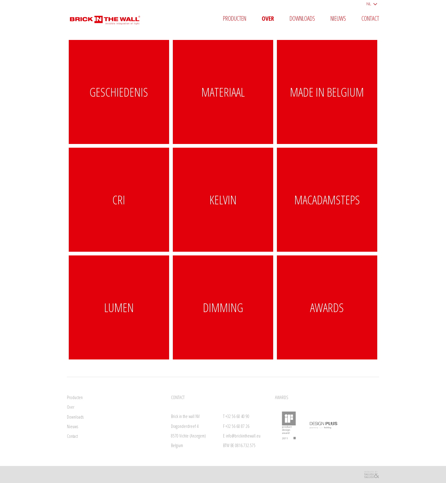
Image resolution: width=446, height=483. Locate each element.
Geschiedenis (119, 92)
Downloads (302, 18)
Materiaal (223, 92)
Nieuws (338, 18)
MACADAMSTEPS (327, 199)
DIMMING (223, 307)
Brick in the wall (109, 18)
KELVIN (223, 199)
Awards (327, 307)
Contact (370, 18)
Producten (234, 18)
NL (368, 4)
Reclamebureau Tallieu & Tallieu (371, 474)
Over (268, 18)
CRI (118, 199)
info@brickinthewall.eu (243, 436)
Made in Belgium (327, 92)
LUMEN (119, 307)
